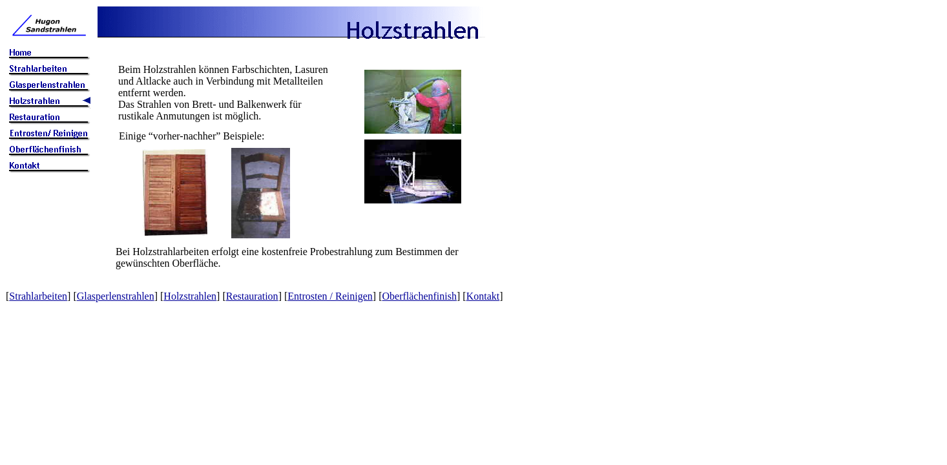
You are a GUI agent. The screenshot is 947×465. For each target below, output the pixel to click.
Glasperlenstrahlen (115, 296)
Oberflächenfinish (419, 296)
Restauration (252, 296)
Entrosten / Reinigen (330, 296)
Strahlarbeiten (38, 296)
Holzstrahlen (189, 296)
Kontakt (483, 296)
